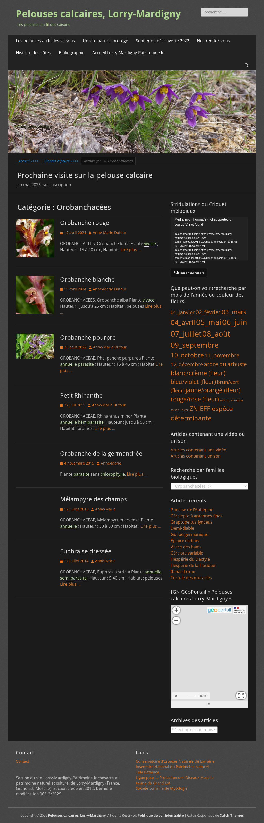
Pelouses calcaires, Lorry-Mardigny (98, 14)
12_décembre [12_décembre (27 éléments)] (187, 364)
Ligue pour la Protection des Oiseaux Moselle (175, 777)
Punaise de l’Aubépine (192, 509)
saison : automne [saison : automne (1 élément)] (231, 400)
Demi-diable (182, 528)
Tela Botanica (147, 772)
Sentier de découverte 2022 (162, 41)
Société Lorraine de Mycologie (161, 788)
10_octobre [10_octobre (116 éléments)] (187, 355)
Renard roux (183, 571)
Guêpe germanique (189, 534)
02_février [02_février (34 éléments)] (208, 312)
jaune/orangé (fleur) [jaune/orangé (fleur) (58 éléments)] (213, 390)
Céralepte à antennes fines (196, 516)
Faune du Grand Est (153, 782)
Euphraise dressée (85, 551)
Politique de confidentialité (161, 815)
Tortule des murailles (191, 578)
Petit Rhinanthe (81, 395)
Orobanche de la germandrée (101, 453)
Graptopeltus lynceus (191, 522)
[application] (209, 238)
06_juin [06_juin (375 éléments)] (234, 322)
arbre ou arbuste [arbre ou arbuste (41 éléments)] (225, 364)
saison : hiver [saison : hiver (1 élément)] (179, 410)
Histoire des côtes (33, 52)
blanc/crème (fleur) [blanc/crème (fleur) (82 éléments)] (198, 373)
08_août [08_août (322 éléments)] (216, 334)
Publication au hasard (189, 272)
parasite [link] (86, 364)
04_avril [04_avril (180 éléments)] (183, 322)
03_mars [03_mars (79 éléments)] (234, 312)
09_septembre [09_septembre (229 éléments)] (195, 345)
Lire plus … (131, 249)
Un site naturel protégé (105, 41)
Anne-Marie (111, 463)
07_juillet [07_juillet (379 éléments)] (186, 334)
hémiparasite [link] (91, 422)
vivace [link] (150, 243)
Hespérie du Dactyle (190, 559)
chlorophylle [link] (113, 474)
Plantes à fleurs (61, 161)
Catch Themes (232, 815)
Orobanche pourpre (88, 337)
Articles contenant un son (196, 456)
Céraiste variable (187, 553)
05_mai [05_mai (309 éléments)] (208, 322)
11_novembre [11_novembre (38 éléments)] (222, 355)
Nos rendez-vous (213, 41)
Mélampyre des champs (93, 499)
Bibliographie (72, 52)
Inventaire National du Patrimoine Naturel (172, 766)
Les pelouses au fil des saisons (45, 41)
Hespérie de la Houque (193, 565)
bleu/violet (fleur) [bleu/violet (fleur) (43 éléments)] (193, 381)
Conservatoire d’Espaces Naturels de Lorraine (175, 761)
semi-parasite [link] (73, 578)
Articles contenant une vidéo (198, 450)
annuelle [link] (68, 364)
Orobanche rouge (84, 222)
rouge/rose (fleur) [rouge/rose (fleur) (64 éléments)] (195, 399)
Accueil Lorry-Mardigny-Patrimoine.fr (128, 52)
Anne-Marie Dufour (109, 232)
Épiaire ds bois (185, 540)
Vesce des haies (186, 547)
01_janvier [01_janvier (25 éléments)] (183, 312)
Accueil (29, 161)
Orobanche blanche (87, 279)
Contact (22, 761)
